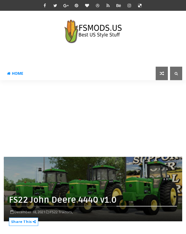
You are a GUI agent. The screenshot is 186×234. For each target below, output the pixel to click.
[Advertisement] (95, 118)
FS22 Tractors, (61, 211)
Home (15, 73)
